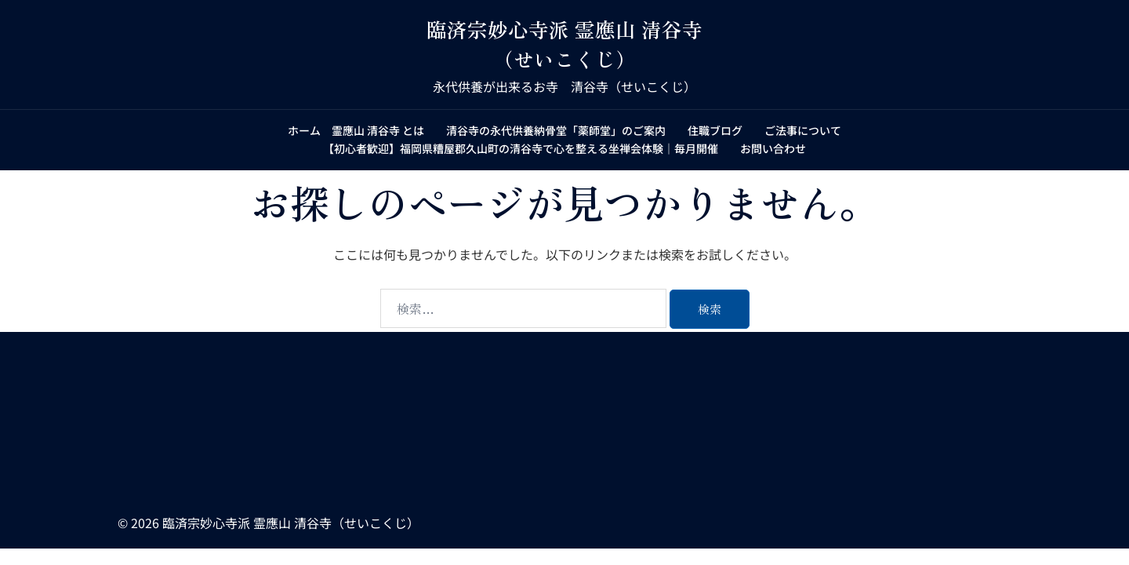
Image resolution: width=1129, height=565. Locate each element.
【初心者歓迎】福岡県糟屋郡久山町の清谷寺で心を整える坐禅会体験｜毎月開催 (520, 148)
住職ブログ (715, 130)
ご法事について (802, 130)
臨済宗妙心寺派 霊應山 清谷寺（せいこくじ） (564, 43)
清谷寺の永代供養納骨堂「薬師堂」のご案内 (556, 130)
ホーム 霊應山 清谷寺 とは (356, 130)
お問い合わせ (773, 148)
